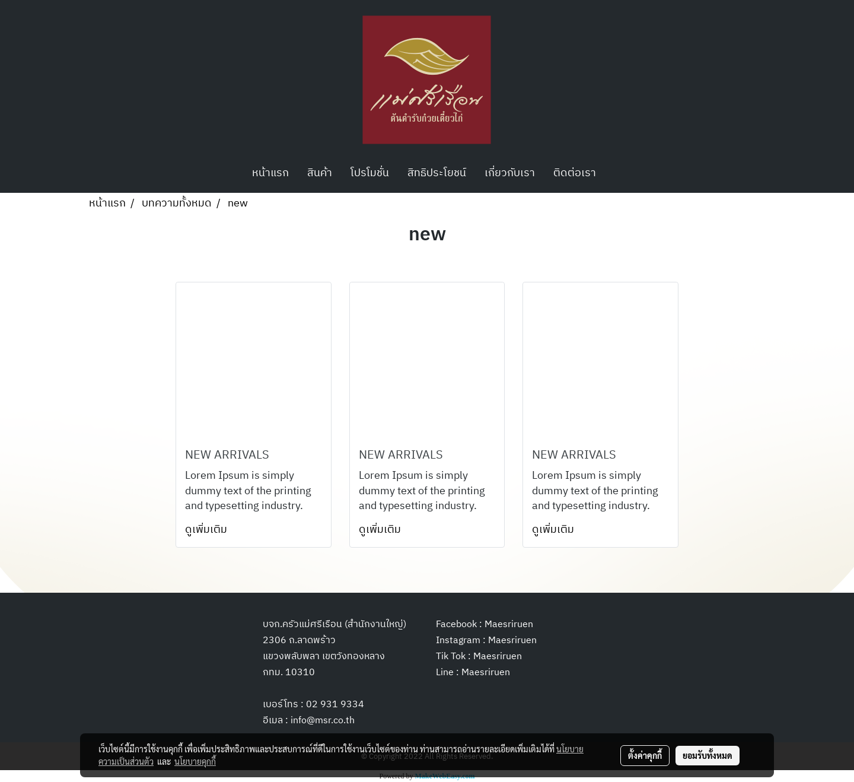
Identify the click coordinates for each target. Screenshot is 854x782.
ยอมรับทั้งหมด (707, 755)
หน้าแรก (270, 173)
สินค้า (319, 173)
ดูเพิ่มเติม (207, 530)
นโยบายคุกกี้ (195, 761)
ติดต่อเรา (574, 173)
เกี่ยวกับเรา (510, 173)
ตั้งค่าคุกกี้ (645, 755)
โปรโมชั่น (369, 173)
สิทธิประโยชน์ (436, 173)
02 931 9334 (335, 705)
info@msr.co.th (323, 721)
